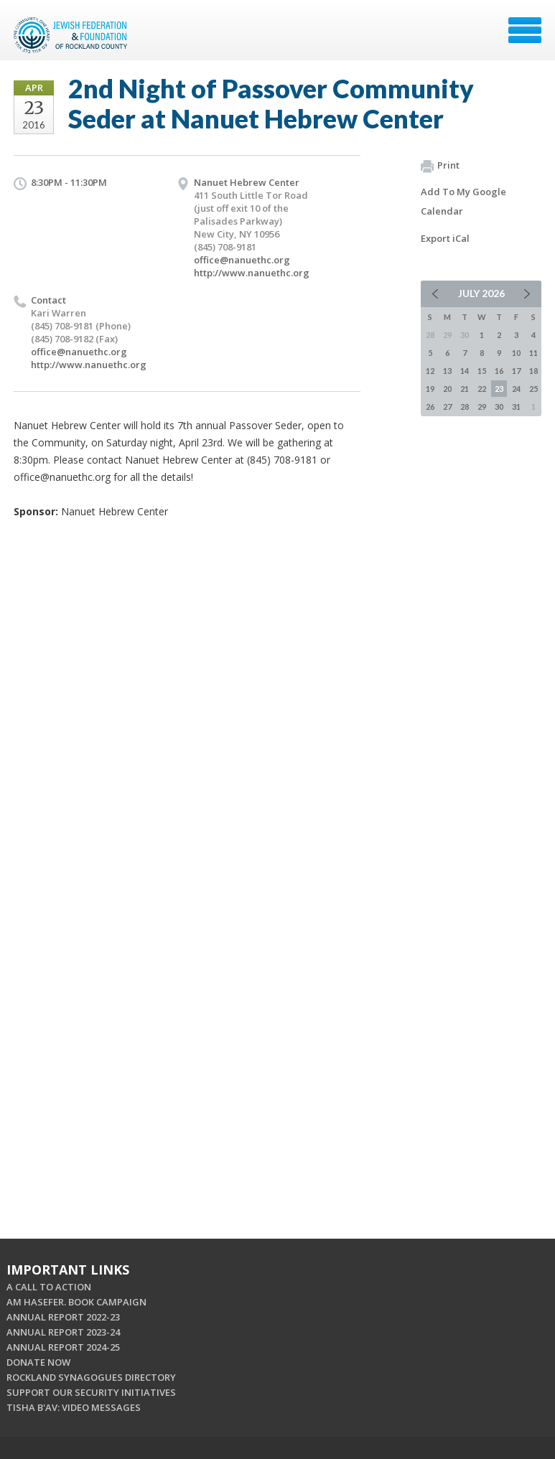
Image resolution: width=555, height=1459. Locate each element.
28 (464, 406)
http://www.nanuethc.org (251, 272)
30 (499, 406)
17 (516, 370)
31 (516, 406)
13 (447, 370)
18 (533, 370)
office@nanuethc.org (242, 259)
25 (533, 388)
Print (440, 166)
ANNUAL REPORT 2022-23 (63, 1316)
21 (464, 388)
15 (481, 370)
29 (481, 406)
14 (464, 370)
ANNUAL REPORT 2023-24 (63, 1332)
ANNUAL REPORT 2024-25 (63, 1347)
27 (447, 406)
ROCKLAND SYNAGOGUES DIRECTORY (91, 1377)
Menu (524, 30)
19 (430, 388)
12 (430, 370)
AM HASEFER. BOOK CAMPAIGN (76, 1301)
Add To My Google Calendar (463, 201)
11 (533, 352)
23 (499, 388)
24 (516, 388)
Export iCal (445, 238)
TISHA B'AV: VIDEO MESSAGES (73, 1407)
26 (430, 406)
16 (499, 370)
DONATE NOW (38, 1362)
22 (481, 388)
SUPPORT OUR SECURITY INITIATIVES (91, 1392)
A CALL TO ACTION (48, 1286)
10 (516, 352)
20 (447, 388)
